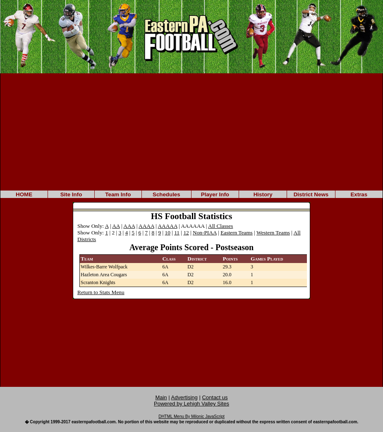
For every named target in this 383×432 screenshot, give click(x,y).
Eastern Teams (236, 232)
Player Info (215, 194)
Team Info (118, 194)
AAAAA (167, 226)
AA (116, 226)
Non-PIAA (205, 232)
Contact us (214, 397)
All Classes (220, 226)
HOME (24, 194)
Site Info (71, 194)
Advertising (184, 397)
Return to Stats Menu (100, 292)
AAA (129, 226)
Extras (358, 194)
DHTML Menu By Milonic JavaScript (191, 416)
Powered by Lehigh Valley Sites (191, 404)
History (263, 194)
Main (161, 397)
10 (167, 232)
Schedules (166, 194)
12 (186, 232)
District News (311, 194)
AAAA (146, 226)
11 (177, 232)
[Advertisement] (191, 131)
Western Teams (273, 232)
